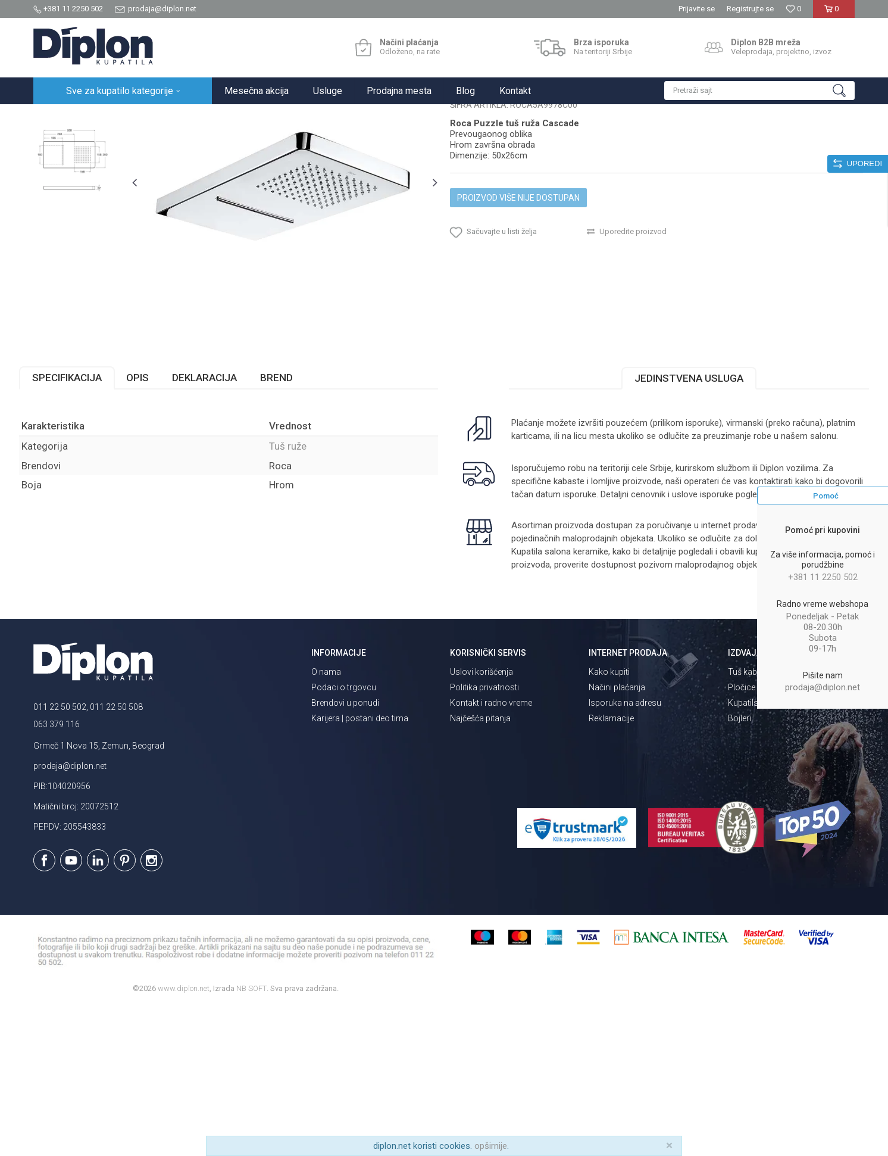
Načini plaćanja (617, 835)
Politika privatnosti (484, 835)
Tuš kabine (748, 820)
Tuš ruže (240, 117)
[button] (759, 90)
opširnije (490, 1146)
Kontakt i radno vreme (491, 851)
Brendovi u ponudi (345, 851)
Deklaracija (218, 500)
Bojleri (739, 866)
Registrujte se (750, 8)
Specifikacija (81, 500)
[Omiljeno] (793, 8)
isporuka (556, 630)
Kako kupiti (609, 820)
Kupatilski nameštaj (764, 851)
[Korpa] (833, 13)
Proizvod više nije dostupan (518, 311)
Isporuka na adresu (625, 851)
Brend (290, 500)
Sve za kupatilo (121, 117)
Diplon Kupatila (59, 117)
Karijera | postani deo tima (359, 866)
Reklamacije (611, 866)
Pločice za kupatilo (763, 835)
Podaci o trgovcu (343, 835)
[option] (84, 187)
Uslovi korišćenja (481, 820)
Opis (151, 500)
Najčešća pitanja (480, 866)
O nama (326, 820)
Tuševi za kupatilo (186, 117)
